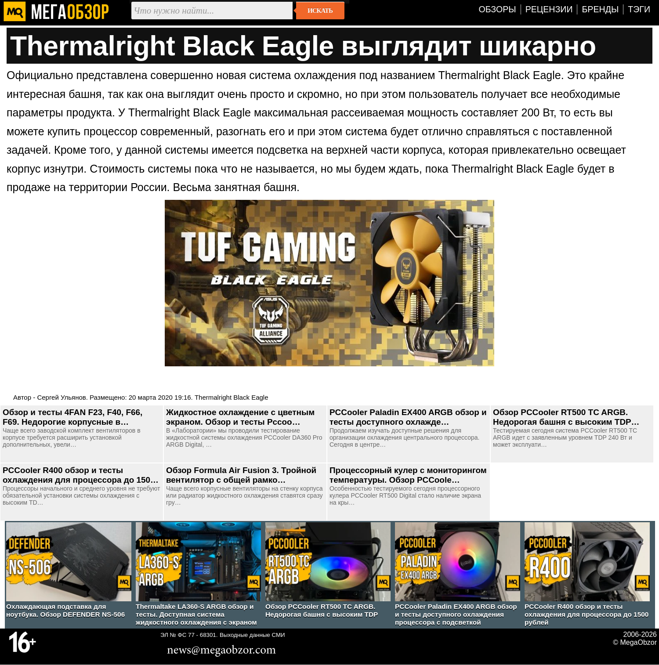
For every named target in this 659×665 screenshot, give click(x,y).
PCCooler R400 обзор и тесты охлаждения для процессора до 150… (81, 475)
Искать (320, 10)
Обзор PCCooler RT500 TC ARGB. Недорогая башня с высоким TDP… (566, 417)
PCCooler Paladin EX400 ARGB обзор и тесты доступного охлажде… (408, 417)
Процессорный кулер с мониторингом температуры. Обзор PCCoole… (408, 475)
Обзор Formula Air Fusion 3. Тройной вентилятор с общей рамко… (241, 475)
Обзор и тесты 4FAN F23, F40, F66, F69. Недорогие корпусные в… (72, 417)
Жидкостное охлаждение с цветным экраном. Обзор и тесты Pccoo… (240, 417)
